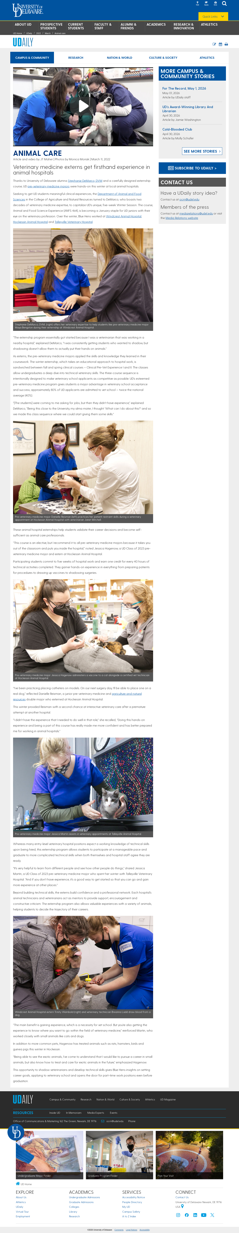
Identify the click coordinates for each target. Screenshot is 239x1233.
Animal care (60, 33)
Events (113, 1112)
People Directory (132, 1202)
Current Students (76, 26)
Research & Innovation (184, 26)
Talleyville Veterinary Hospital (74, 221)
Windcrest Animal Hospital (123, 216)
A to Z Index (129, 1216)
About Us (21, 1197)
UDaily (29, 33)
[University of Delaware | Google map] (182, 1206)
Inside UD (54, 1112)
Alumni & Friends (128, 26)
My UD (126, 1206)
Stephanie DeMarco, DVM (85, 180)
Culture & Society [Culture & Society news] (163, 57)
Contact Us (182, 1197)
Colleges (74, 1206)
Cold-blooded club (177, 129)
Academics (156, 24)
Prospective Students (51, 26)
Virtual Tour (22, 1211)
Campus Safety (131, 1211)
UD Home (17, 33)
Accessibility (145, 1230)
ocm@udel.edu (189, 199)
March (48, 33)
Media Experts (95, 1112)
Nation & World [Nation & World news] (119, 57)
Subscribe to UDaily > (192, 168)
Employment (23, 1216)
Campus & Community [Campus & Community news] (32, 57)
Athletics (209, 24)
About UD (23, 24)
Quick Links (210, 16)
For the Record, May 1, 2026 (184, 88)
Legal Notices (131, 1230)
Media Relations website (182, 218)
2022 (38, 33)
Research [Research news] (75, 57)
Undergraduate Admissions (84, 1197)
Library (73, 1211)
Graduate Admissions (81, 1202)
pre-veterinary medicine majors (48, 186)
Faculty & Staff (102, 26)
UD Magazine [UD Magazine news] (168, 1099)
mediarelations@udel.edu (196, 213)
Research (74, 1216)
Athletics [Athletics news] (207, 57)
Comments (118, 1230)
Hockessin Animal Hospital (30, 221)
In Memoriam (73, 1112)
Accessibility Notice (133, 1197)
